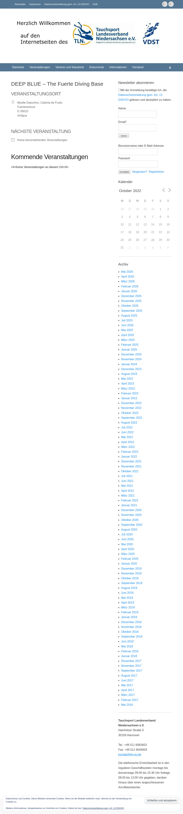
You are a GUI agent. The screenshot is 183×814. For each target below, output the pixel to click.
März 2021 (128, 495)
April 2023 (127, 383)
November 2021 (131, 466)
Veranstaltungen (39, 67)
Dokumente (96, 67)
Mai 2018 (127, 646)
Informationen (118, 67)
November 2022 (131, 407)
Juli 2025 (127, 320)
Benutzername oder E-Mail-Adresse (141, 145)
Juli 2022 (127, 427)
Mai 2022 (127, 437)
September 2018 (131, 636)
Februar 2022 (129, 451)
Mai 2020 (127, 544)
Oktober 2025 (130, 305)
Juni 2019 (127, 592)
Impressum (35, 4)
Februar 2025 (129, 344)
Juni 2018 (127, 641)
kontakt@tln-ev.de (129, 754)
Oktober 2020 (130, 519)
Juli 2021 (127, 476)
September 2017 (131, 670)
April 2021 (127, 490)
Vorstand (137, 67)
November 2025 (131, 300)
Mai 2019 (127, 597)
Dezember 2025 (131, 296)
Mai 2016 (127, 704)
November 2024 (131, 359)
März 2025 (128, 339)
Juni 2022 (127, 432)
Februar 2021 (129, 500)
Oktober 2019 (130, 578)
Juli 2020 (127, 534)
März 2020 (128, 553)
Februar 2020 (129, 558)
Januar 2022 (129, 456)
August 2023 (129, 373)
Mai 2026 (127, 271)
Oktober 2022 (130, 412)
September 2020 (131, 524)
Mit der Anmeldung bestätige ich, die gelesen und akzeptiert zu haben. (145, 95)
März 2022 (128, 446)
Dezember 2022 (131, 403)
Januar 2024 (129, 364)
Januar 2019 (129, 617)
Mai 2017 (127, 685)
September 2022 (131, 417)
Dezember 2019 (131, 568)
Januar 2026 (129, 291)
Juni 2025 (127, 325)
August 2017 (129, 675)
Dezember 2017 (131, 660)
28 (152, 240)
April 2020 (127, 549)
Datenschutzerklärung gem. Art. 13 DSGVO (66, 4)
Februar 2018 (129, 651)
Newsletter (20, 4)
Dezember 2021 (131, 461)
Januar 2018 (129, 656)
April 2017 (127, 690)
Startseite (18, 67)
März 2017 (128, 694)
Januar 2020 (129, 563)
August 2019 (129, 587)
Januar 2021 (129, 505)
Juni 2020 (127, 539)
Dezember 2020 (131, 510)
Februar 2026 (129, 286)
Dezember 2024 (131, 354)
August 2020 (129, 529)
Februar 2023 (129, 393)
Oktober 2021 (130, 471)
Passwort (124, 158)
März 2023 (128, 388)
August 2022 (129, 422)
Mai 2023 (127, 378)
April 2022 (127, 442)
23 (168, 232)
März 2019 (128, 607)
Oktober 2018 (130, 631)
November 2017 (131, 665)
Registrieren (156, 171)
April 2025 (127, 335)
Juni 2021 (127, 480)
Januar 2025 (129, 349)
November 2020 (131, 514)
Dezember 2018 (131, 622)
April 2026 (127, 276)
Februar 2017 (129, 699)
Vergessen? (139, 171)
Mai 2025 (127, 330)
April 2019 (127, 602)
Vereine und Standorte (69, 67)
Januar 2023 (129, 398)
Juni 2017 (127, 680)
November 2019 (131, 573)
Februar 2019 (129, 612)
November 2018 (131, 626)
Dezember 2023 (131, 369)
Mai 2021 (127, 485)
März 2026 (128, 281)
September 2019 (131, 583)
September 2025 (131, 310)
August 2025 (129, 315)
